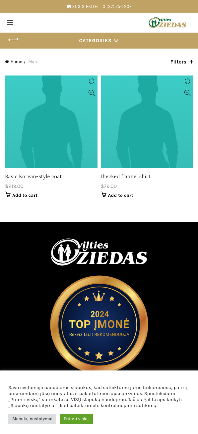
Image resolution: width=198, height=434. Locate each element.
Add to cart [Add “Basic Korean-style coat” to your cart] (24, 195)
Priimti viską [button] (76, 418)
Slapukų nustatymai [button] (32, 418)
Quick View (92, 93)
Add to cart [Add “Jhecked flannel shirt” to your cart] (120, 195)
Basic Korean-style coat (33, 176)
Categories (95, 41)
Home (16, 61)
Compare (92, 81)
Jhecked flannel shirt (126, 176)
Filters (178, 62)
